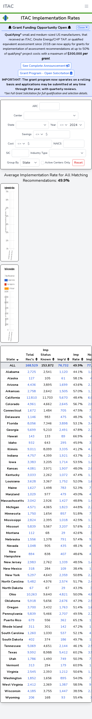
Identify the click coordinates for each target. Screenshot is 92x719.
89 (63, 444)
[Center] (51, 115)
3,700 (31, 615)
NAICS (58, 143)
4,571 (31, 515)
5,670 (63, 405)
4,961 (31, 412)
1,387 (63, 692)
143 (32, 444)
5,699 (31, 438)
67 (32, 596)
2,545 (31, 679)
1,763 (63, 615)
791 (63, 547)
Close (83, 27)
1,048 (31, 554)
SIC (8, 153)
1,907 (63, 476)
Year (53, 125)
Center (18, 115)
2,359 (63, 583)
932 (32, 450)
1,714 (63, 470)
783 (63, 496)
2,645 (63, 412)
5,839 (31, 534)
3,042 (31, 508)
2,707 (63, 621)
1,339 (63, 570)
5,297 (31, 583)
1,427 (63, 508)
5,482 (31, 589)
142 (63, 634)
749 (63, 667)
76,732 (63, 373)
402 (32, 647)
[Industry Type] (67, 153)
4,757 (31, 463)
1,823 (63, 515)
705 (63, 418)
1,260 (31, 641)
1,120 (63, 380)
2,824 (31, 528)
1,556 (31, 547)
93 (63, 705)
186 (63, 647)
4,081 (31, 476)
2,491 (63, 438)
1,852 (31, 686)
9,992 (31, 660)
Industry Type (39, 153)
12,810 (31, 405)
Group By (13, 162)
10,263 (31, 602)
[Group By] (29, 163)
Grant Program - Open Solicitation (46, 73)
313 (32, 673)
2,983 (31, 570)
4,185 (31, 699)
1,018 (63, 528)
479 (63, 502)
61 (63, 386)
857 (63, 521)
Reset (78, 162)
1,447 (63, 699)
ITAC (8, 6)
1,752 (63, 489)
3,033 (31, 483)
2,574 (63, 589)
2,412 (31, 692)
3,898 (63, 431)
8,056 (31, 431)
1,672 (31, 418)
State (11, 125)
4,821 (63, 602)
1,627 (31, 496)
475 (63, 425)
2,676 (63, 609)
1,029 (31, 502)
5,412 (63, 660)
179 (63, 673)
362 (63, 628)
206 (32, 705)
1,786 (31, 667)
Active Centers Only (57, 162)
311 (32, 634)
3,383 (31, 470)
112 (32, 541)
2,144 (63, 654)
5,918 (31, 609)
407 (63, 562)
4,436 (31, 392)
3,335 (63, 457)
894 (32, 562)
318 (32, 576)
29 (63, 541)
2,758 (31, 399)
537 (63, 641)
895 (63, 686)
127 (32, 386)
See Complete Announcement (46, 66)
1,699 (63, 392)
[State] (32, 125)
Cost (11, 143)
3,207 (63, 534)
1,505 (63, 399)
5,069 (31, 654)
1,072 (63, 483)
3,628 (31, 489)
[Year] (71, 125)
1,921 (63, 463)
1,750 (31, 521)
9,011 (31, 457)
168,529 (31, 373)
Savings (27, 134)
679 (32, 628)
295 (63, 450)
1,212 (63, 679)
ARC (35, 106)
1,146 (31, 425)
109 (63, 576)
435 (63, 554)
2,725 (31, 380)
